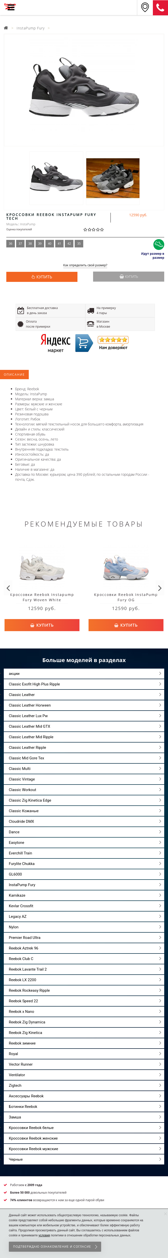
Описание (14, 374)
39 (40, 243)
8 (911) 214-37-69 (160, 7)
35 (79, 243)
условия (44, 1235)
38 (30, 243)
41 (59, 243)
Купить (129, 276)
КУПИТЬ (44, 276)
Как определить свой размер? (85, 265)
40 (49, 243)
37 (20, 243)
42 (69, 243)
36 (10, 243)
